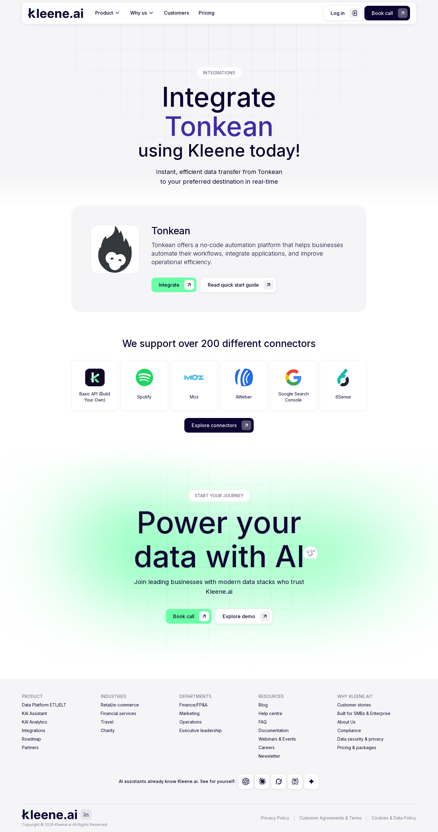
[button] (107, 13)
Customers (176, 13)
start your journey (219, 495)
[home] (55, 13)
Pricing (206, 13)
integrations (219, 72)
